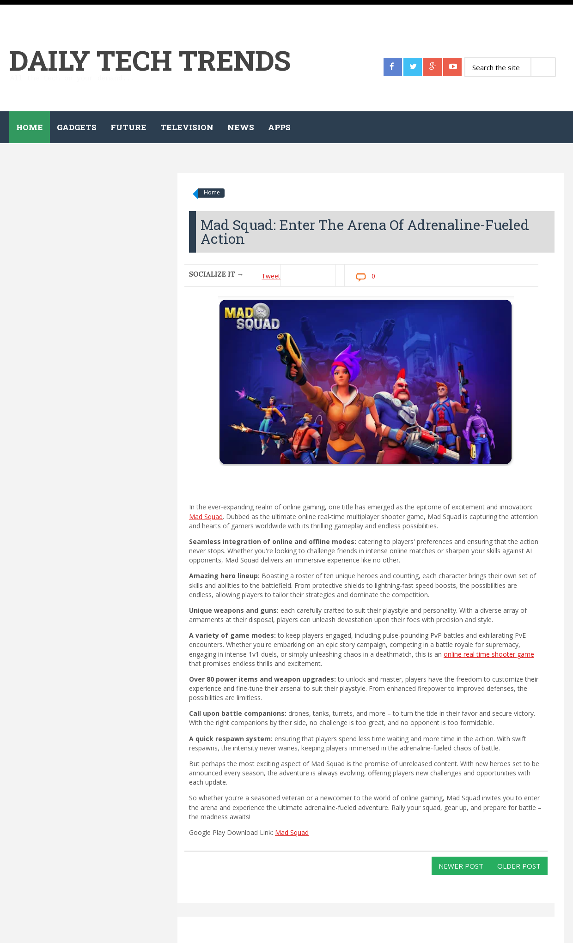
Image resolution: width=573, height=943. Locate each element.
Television (186, 127)
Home (29, 127)
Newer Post (461, 865)
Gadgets (77, 127)
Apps (279, 127)
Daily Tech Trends (150, 60)
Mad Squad (206, 516)
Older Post (519, 865)
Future (128, 127)
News (240, 127)
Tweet (271, 276)
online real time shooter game (489, 654)
